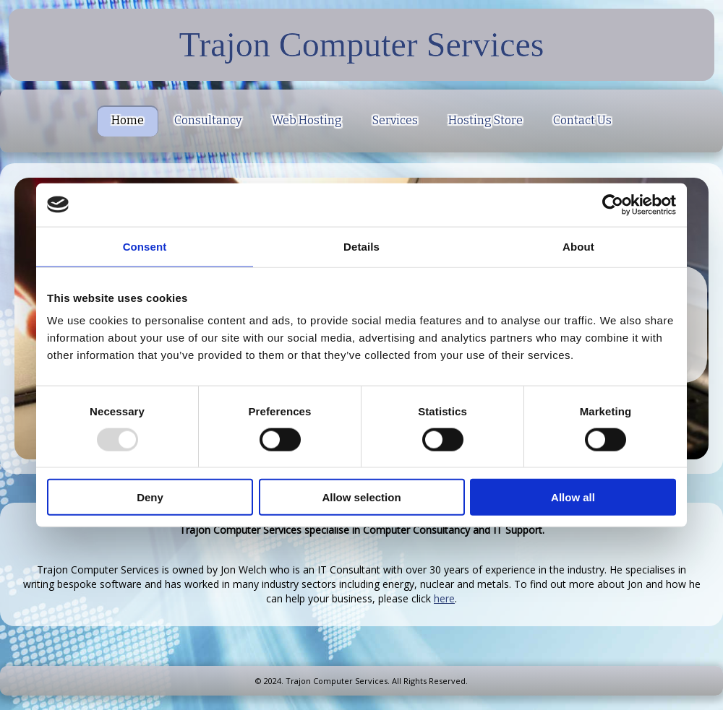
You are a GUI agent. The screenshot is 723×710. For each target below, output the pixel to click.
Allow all (573, 497)
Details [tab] (361, 246)
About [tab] (578, 246)
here (444, 598)
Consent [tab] (145, 246)
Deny (150, 497)
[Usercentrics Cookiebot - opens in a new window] (612, 204)
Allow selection (361, 497)
